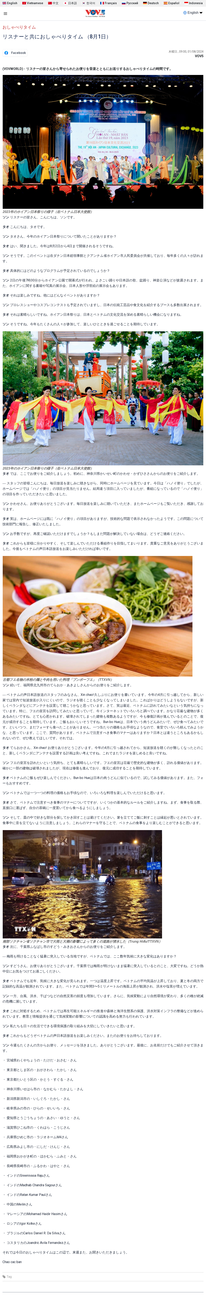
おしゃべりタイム (19, 27)
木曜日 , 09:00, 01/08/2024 (186, 51)
